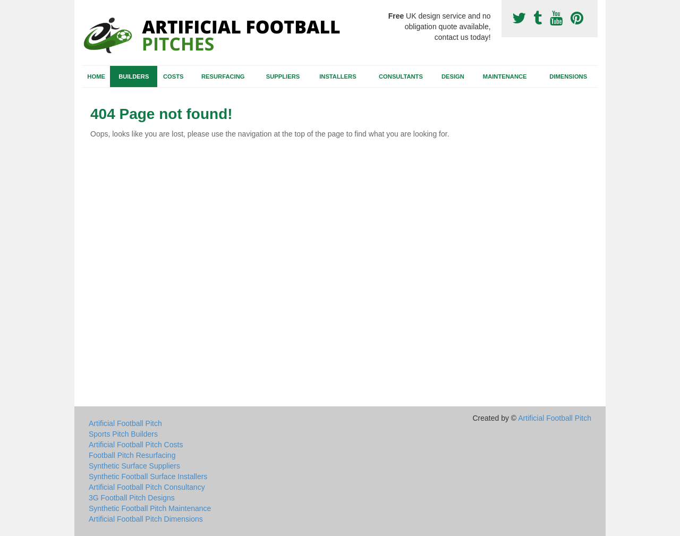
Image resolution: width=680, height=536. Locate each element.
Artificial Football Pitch (125, 423)
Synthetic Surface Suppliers (134, 466)
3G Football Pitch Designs (132, 498)
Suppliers (283, 76)
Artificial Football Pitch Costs (136, 444)
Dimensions (568, 76)
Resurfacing (222, 76)
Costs (173, 76)
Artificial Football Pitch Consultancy (147, 487)
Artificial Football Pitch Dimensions (146, 519)
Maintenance (505, 76)
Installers (337, 76)
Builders (133, 76)
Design (452, 76)
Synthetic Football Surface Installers (148, 476)
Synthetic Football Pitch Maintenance (150, 508)
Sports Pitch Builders (123, 434)
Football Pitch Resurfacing (132, 455)
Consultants (401, 76)
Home (96, 76)
